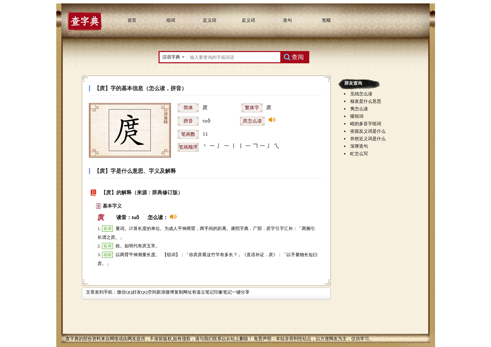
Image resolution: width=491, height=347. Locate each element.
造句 (287, 20)
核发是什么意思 (365, 101)
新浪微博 (165, 292)
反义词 (248, 20)
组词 (170, 20)
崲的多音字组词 (365, 123)
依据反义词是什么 (368, 131)
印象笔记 (223, 292)
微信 (121, 292)
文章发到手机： (101, 292)
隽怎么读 (359, 108)
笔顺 (326, 20)
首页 (132, 20)
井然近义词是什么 (368, 138)
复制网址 (183, 292)
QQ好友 (133, 292)
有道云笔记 (203, 292)
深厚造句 (359, 146)
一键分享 (241, 292)
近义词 (209, 20)
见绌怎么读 (361, 93)
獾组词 (356, 116)
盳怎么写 (359, 153)
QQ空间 (149, 292)
